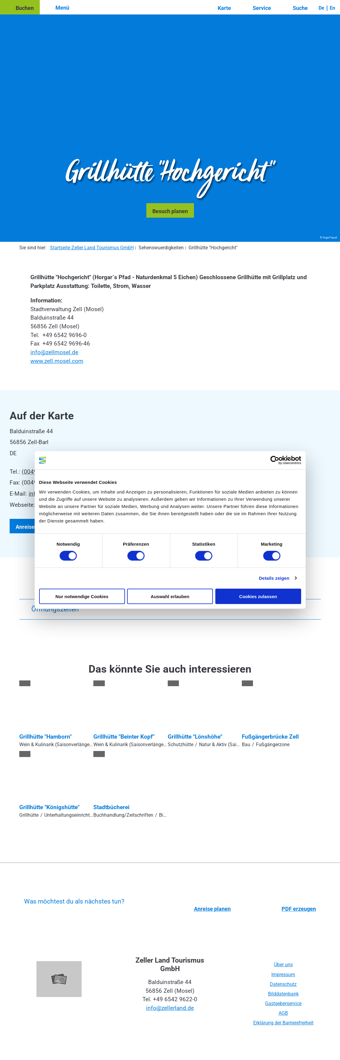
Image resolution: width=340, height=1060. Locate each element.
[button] (20, 7)
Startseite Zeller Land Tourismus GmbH (92, 248)
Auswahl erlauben (170, 596)
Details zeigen (274, 578)
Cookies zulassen (258, 596)
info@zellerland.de (170, 1008)
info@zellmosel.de (54, 352)
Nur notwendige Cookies (81, 596)
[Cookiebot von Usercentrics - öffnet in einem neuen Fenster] (274, 460)
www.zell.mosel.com (56, 361)
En (332, 8)
